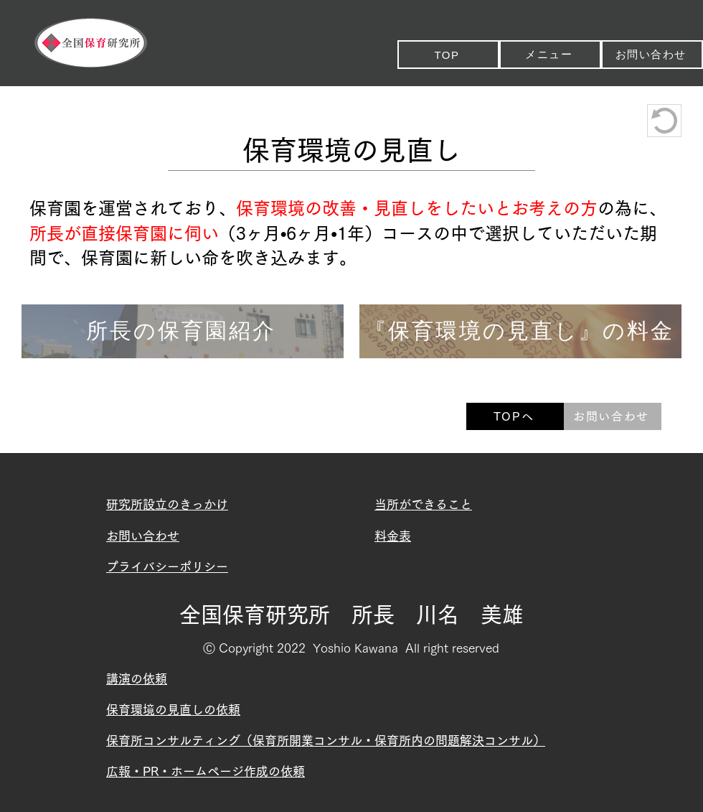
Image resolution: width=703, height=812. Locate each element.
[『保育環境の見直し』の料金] (520, 331)
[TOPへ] (515, 416)
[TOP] (448, 54)
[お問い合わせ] (652, 54)
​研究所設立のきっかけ (167, 504)
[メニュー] (550, 54)
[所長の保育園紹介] (183, 331)
